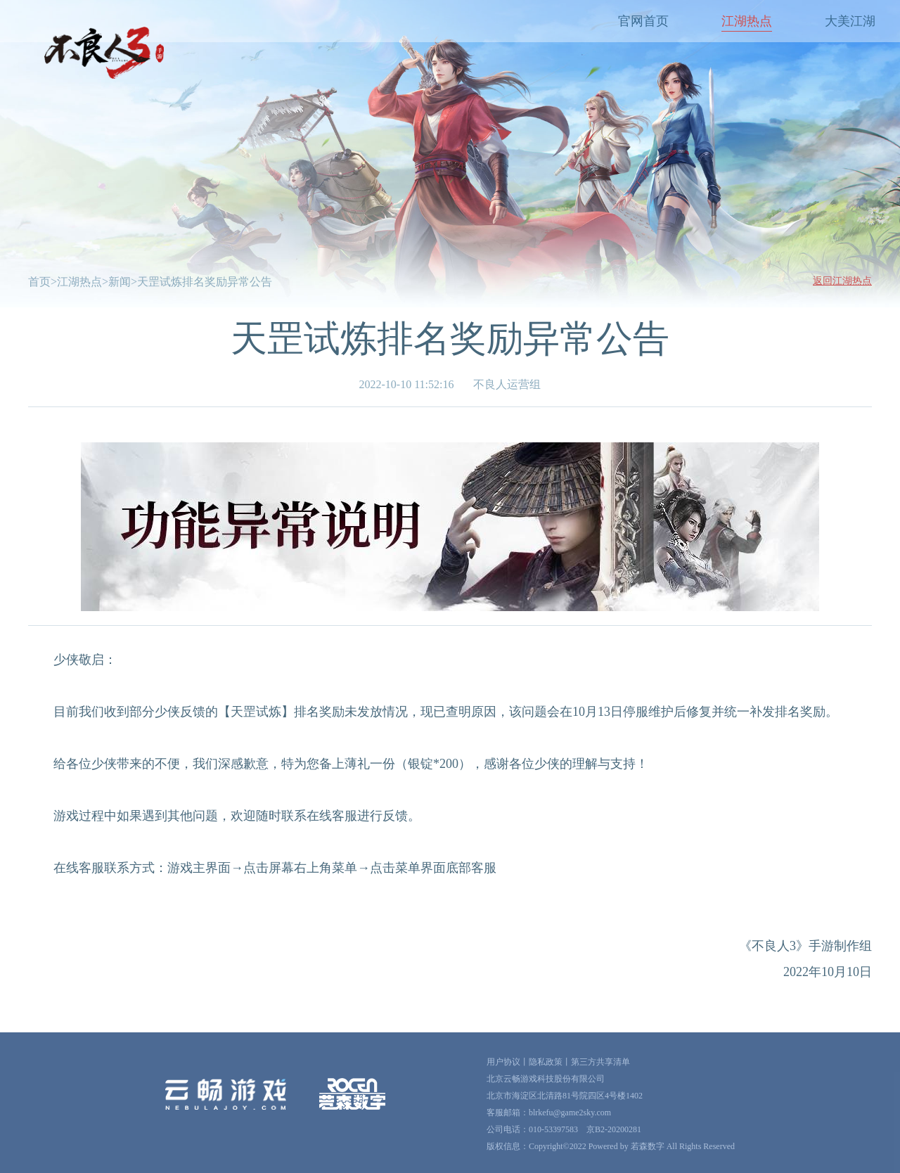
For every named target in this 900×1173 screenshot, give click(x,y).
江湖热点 (746, 21)
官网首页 (643, 21)
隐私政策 (545, 1062)
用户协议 (503, 1062)
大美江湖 (850, 21)
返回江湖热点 (842, 281)
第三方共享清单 (600, 1062)
